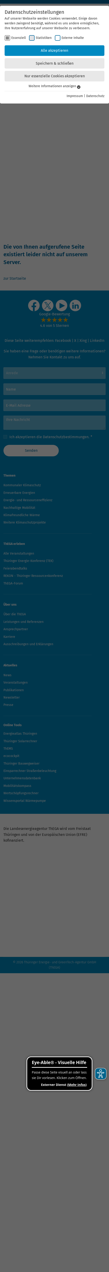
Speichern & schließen (55, 63)
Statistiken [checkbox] (44, 38)
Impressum (75, 96)
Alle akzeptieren (54, 50)
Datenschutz (95, 96)
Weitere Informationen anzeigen (54, 86)
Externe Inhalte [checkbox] (73, 38)
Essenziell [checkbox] (18, 38)
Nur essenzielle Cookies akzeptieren (54, 76)
